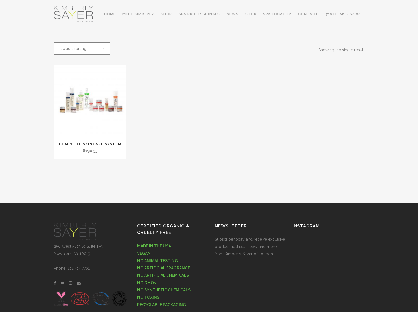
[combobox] (82, 48)
